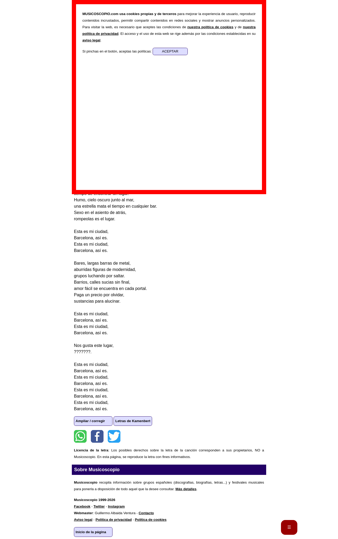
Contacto (146, 513)
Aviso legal (83, 520)
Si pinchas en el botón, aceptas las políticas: (117, 51)
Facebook (97, 436)
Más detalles (186, 489)
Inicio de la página (91, 532)
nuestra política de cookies (210, 27)
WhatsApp (80, 436)
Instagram (116, 506)
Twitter (114, 436)
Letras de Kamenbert (133, 421)
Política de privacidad (114, 520)
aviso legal (91, 40)
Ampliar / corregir (90, 421)
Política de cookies (151, 520)
